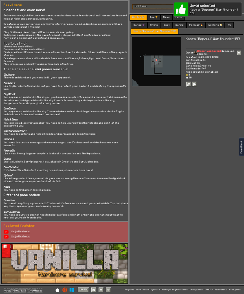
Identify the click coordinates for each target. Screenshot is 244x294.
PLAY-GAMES (221, 290)
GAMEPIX (209, 290)
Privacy (7, 291)
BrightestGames (180, 290)
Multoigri (166, 290)
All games (129, 290)
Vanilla (83, 289)
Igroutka (155, 290)
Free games (235, 290)
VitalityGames (196, 290)
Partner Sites (19, 291)
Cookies (38, 291)
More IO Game (142, 290)
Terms (30, 291)
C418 (34, 289)
